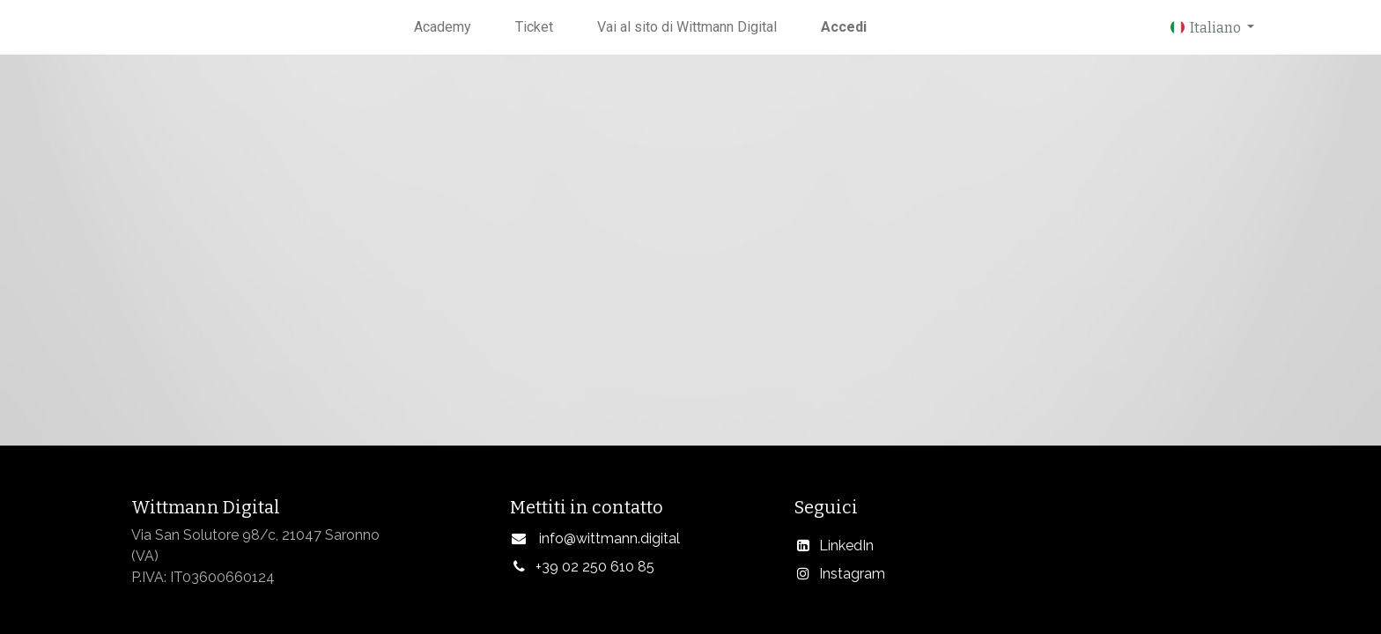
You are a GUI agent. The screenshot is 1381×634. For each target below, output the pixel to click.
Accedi (844, 26)
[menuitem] (442, 27)
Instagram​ (852, 573)
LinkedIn (846, 545)
